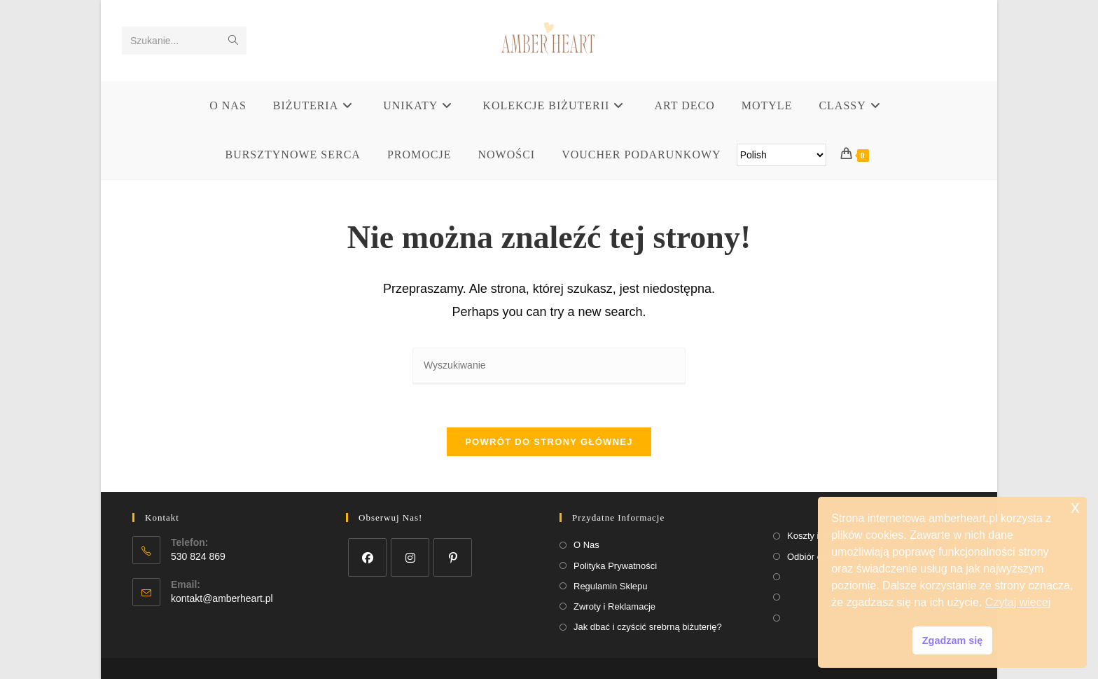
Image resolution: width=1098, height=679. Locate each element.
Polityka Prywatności (615, 566)
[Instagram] (410, 557)
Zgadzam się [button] (952, 640)
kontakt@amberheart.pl (222, 598)
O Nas (586, 545)
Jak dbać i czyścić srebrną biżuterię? (648, 627)
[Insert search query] (549, 366)
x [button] (1075, 507)
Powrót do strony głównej (549, 442)
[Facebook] (367, 557)
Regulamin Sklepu (611, 586)
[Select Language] (781, 155)
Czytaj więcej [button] (1017, 602)
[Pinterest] (452, 557)
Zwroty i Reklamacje (614, 606)
